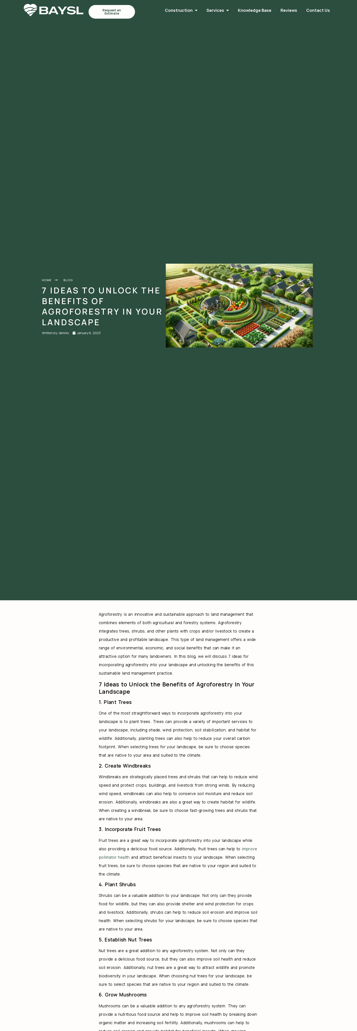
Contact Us (262, 10)
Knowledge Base (198, 10)
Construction (125, 10)
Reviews (232, 10)
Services (161, 10)
